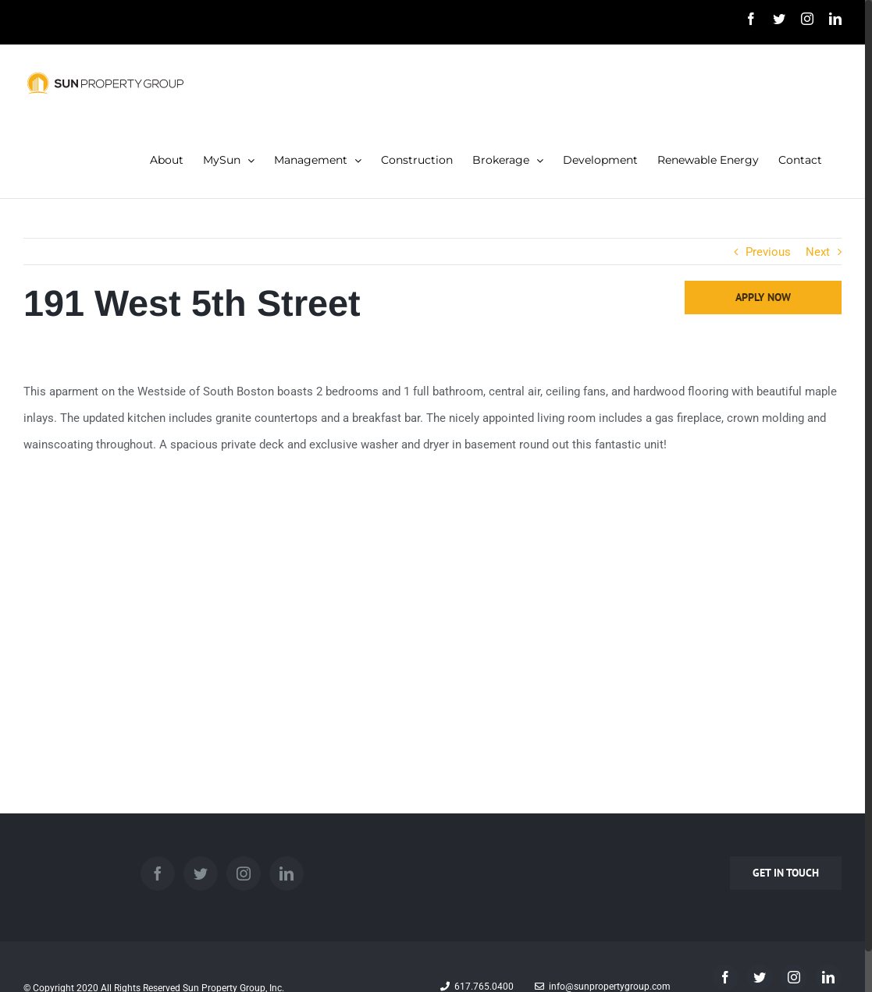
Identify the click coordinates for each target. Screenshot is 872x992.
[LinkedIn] (286, 873)
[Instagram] (243, 873)
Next (818, 252)
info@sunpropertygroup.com (603, 986)
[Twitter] (200, 873)
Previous (768, 252)
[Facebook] (158, 873)
